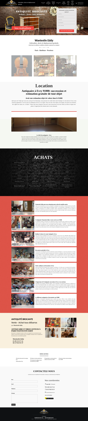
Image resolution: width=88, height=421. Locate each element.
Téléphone (13, 388)
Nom (12, 379)
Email (12, 384)
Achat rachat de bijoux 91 (68, 3)
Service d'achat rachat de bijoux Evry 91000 (65, 359)
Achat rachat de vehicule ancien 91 (72, 3)
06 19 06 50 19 (80, 3)
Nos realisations (23, 28)
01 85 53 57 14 (80, 2)
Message (13, 393)
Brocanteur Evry (19, 361)
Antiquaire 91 (43, 3)
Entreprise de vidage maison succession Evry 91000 (36, 361)
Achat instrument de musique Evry (22, 359)
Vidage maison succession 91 (64, 3)
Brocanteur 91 (58, 3)
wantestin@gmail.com (50, 392)
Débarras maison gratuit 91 (53, 3)
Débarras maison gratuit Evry (36, 358)
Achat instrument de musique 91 (48, 3)
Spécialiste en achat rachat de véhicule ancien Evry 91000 (50, 359)
